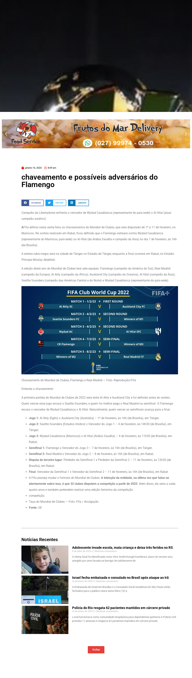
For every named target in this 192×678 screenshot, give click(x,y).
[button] (6, 133)
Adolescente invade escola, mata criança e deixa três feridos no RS (122, 547)
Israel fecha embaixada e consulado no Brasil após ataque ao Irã (120, 578)
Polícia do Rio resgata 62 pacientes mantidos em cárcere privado (121, 608)
